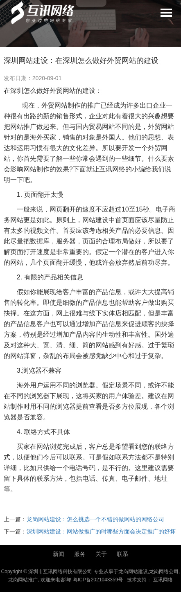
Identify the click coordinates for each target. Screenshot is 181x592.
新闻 (58, 554)
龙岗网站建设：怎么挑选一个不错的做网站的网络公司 (95, 519)
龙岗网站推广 (23, 580)
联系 (122, 554)
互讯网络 (163, 580)
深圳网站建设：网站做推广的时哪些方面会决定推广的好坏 (101, 531)
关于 (101, 554)
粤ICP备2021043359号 (98, 580)
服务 (80, 554)
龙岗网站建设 (133, 571)
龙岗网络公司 (164, 571)
